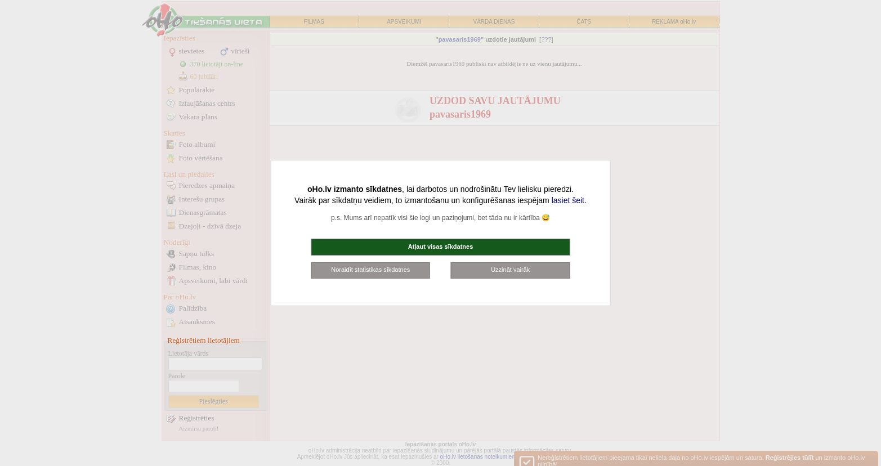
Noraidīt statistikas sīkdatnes (370, 269)
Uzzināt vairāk (510, 269)
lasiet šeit (568, 200)
